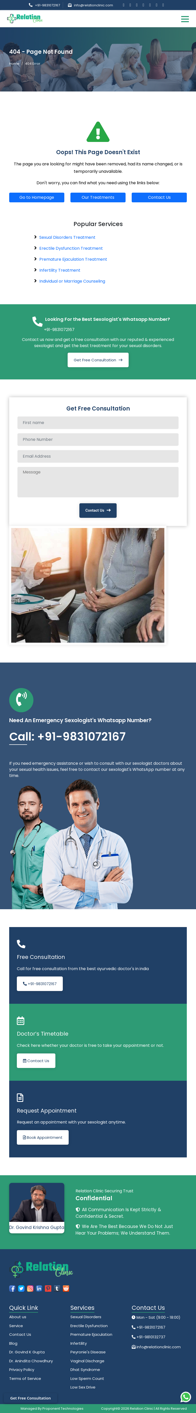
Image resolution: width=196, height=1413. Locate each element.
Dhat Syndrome (85, 1369)
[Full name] (98, 422)
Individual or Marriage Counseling (72, 281)
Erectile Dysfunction (89, 1325)
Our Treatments (98, 197)
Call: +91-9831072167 (67, 736)
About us (17, 1316)
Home (14, 63)
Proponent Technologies (62, 1408)
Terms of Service (25, 1378)
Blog (13, 1343)
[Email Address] (98, 456)
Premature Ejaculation (91, 1334)
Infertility (78, 1343)
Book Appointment (43, 1137)
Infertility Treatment (59, 270)
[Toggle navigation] (185, 19)
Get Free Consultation (95, 360)
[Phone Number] (98, 439)
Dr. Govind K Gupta (27, 1352)
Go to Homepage (36, 197)
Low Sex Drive (82, 1387)
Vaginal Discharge (87, 1361)
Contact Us (159, 197)
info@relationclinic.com (93, 5)
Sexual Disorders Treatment (67, 237)
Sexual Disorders (85, 1316)
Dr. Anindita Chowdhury (31, 1361)
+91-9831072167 (47, 5)
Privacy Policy (21, 1369)
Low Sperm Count (87, 1378)
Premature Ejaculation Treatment (73, 259)
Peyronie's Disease (88, 1352)
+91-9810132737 (150, 1337)
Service (16, 1325)
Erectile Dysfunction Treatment (71, 248)
